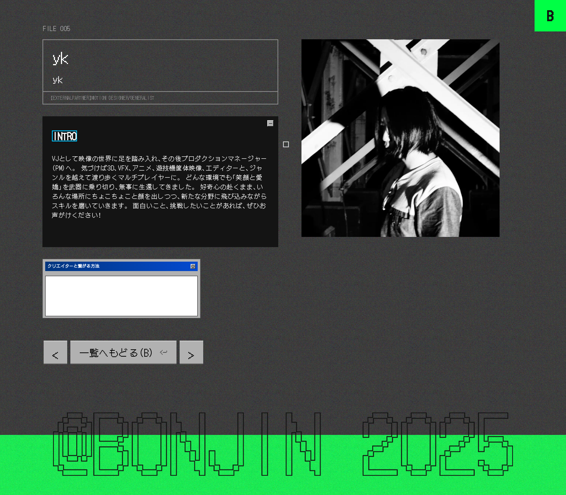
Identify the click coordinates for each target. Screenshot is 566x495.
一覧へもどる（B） (116, 352)
